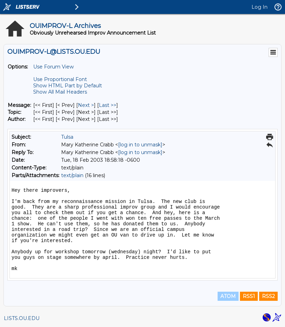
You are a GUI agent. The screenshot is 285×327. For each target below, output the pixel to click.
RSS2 (268, 296)
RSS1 (249, 296)
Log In (259, 7)
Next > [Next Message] (86, 105)
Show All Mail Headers (60, 92)
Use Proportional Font (60, 79)
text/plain (72, 175)
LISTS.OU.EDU (21, 318)
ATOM (228, 296)
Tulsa (67, 137)
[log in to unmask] (140, 144)
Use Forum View (53, 67)
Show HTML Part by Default (67, 85)
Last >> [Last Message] (107, 105)
